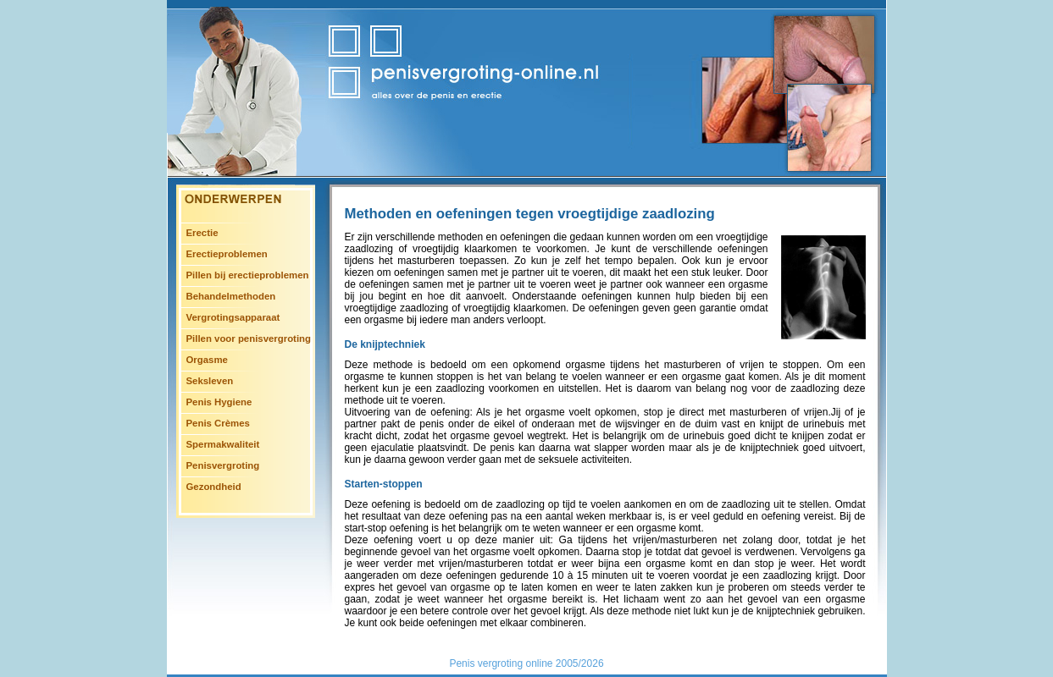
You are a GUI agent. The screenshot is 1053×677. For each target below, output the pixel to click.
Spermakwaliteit (223, 444)
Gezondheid (213, 487)
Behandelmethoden (231, 296)
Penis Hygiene (219, 402)
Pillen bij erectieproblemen (247, 275)
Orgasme (207, 360)
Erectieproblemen (227, 254)
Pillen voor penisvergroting (248, 338)
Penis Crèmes (218, 423)
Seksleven (210, 381)
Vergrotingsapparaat (233, 317)
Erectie (202, 233)
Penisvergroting (223, 465)
